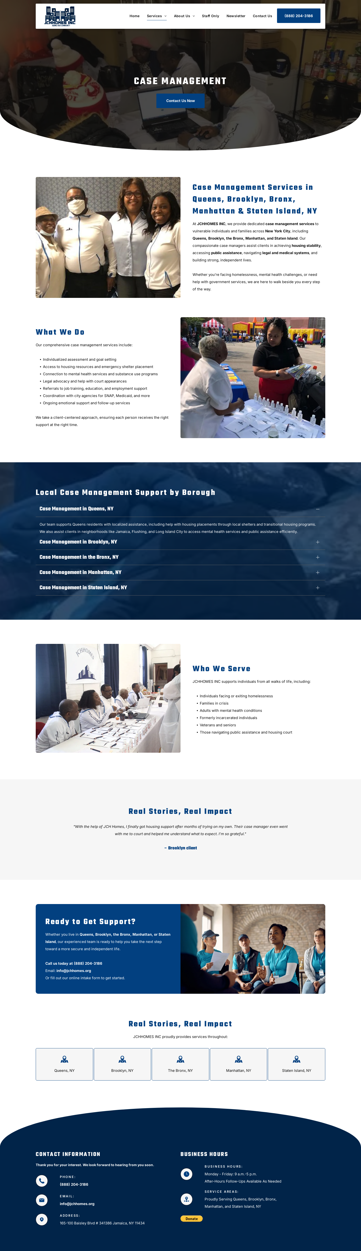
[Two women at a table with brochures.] (252, 377)
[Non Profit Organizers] (108, 680)
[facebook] (313, 1244)
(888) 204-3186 (88, 945)
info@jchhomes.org (73, 953)
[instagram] (321, 1244)
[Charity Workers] (108, 237)
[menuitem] (131, 15)
